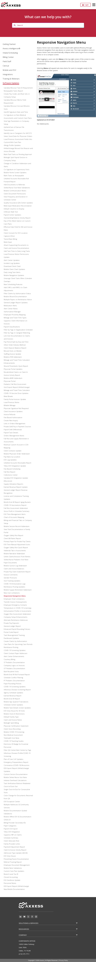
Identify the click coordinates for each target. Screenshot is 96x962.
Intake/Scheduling (10, 53)
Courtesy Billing (9, 659)
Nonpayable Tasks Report (13, 91)
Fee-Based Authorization (13, 417)
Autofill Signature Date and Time (16, 112)
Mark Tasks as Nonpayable (14, 176)
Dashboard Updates (11, 638)
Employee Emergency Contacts (15, 605)
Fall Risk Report (9, 472)
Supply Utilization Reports (13, 484)
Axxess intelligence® (11, 48)
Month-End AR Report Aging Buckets (17, 502)
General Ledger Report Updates (16, 303)
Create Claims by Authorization (15, 641)
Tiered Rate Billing (10, 239)
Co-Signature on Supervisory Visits (16, 169)
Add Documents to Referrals (14, 185)
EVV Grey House (10, 856)
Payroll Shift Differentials (13, 430)
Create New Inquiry (11, 420)
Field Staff (7, 61)
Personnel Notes (10, 883)
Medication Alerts (10, 306)
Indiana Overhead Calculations (15, 780)
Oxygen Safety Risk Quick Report (16, 548)
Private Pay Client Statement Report (17, 572)
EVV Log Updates (10, 460)
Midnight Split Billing (11, 723)
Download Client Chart (12, 266)
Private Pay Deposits (11, 623)
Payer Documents (10, 563)
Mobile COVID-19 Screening (14, 732)
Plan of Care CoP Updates (13, 759)
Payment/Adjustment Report (14, 847)
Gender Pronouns (10, 578)
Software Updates (11, 83)
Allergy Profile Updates (12, 145)
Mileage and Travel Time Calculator (17, 390)
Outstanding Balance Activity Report (17, 218)
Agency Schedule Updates (13, 693)
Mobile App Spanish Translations (16, 702)
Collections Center (11, 475)
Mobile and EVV (9, 70)
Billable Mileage (9, 405)
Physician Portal (9, 381)
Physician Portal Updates (13, 369)
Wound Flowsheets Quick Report (16, 366)
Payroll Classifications (12, 327)
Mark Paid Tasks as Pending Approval (18, 154)
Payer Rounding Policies (12, 684)
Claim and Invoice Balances (14, 569)
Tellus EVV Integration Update (15, 466)
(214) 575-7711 (24, 954)
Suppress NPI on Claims (13, 835)
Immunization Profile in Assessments (17, 611)
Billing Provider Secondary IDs (15, 823)
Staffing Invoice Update (12, 354)
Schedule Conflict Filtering (13, 678)
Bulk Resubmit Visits (11, 671)
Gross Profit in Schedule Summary (16, 511)
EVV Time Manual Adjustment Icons (17, 544)
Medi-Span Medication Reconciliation (18, 206)
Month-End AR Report (12, 699)
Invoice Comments (11, 575)
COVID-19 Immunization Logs (15, 584)
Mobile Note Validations (13, 868)
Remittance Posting (11, 647)
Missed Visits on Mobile (13, 351)
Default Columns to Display (14, 209)
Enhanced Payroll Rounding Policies (17, 629)
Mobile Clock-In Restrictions (14, 714)
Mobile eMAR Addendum (13, 378)
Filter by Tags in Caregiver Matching (17, 333)
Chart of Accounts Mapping (14, 517)
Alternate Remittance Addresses (16, 620)
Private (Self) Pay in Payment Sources (17, 427)
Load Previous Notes (11, 402)
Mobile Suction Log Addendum (15, 566)
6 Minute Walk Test (11, 212)
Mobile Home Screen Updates (15, 173)
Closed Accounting (11, 877)
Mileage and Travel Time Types (15, 318)
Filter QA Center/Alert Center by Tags (17, 750)
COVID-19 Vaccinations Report (15, 505)
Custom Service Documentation (16, 774)
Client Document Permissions (15, 194)
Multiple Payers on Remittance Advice (18, 300)
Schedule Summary (11, 838)
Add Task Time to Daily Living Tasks (17, 251)
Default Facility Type (11, 717)
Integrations (8, 74)
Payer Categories (10, 826)
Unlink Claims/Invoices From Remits (17, 557)
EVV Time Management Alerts (15, 514)
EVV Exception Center (12, 802)
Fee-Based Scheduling (12, 469)
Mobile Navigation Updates (14, 275)
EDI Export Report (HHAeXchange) (16, 886)
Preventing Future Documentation (16, 859)
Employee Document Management (17, 865)
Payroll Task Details (11, 433)
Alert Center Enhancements (14, 656)
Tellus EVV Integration (12, 832)
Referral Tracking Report (13, 862)
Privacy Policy (63, 960)
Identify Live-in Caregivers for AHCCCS (18, 133)
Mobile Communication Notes (15, 191)
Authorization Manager (12, 312)
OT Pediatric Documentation (14, 668)
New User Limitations (12, 593)
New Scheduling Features (13, 284)
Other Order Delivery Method (15, 345)
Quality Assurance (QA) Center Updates (18, 203)
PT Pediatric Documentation (14, 681)
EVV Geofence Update (12, 880)
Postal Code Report (11, 632)
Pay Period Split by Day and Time (16, 342)
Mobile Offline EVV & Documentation (17, 817)
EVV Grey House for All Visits (14, 711)
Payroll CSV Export (11, 829)
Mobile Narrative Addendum (14, 554)
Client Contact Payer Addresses (15, 653)
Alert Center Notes (11, 309)
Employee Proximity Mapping (14, 315)
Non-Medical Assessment (13, 735)
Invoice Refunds (9, 414)
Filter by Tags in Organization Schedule (18, 330)
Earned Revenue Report (12, 696)
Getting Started (9, 44)
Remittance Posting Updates (14, 587)
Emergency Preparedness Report (16, 762)
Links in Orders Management (14, 424)
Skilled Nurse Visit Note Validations (17, 188)
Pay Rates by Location (12, 457)
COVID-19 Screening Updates (15, 650)
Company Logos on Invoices (14, 665)
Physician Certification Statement (16, 726)
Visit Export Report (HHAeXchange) (17, 387)
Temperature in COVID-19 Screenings (17, 608)
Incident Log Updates (12, 263)
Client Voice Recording (12, 729)
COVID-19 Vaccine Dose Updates (16, 393)
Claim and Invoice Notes (13, 720)
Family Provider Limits (12, 844)
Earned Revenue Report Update (16, 487)
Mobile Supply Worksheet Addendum (18, 590)
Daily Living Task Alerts (12, 272)
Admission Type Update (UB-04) (16, 853)
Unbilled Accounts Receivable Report (17, 463)
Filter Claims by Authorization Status (17, 293)
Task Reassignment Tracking (14, 635)
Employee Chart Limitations (14, 599)
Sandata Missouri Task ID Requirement (18, 88)
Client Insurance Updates (13, 411)
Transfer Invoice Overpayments (15, 602)
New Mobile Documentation (14, 889)
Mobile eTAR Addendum (13, 357)
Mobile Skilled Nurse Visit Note (15, 777)
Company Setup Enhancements (15, 617)
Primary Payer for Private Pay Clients (17, 541)
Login (85, 5)
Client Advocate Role (11, 841)
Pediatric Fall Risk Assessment (15, 384)
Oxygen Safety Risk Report (13, 535)
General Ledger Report (12, 626)
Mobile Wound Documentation (15, 297)
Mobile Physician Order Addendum (17, 454)
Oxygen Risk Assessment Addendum (17, 614)
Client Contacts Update (12, 451)
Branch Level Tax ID (11, 874)
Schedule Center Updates (13, 705)
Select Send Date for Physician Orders (18, 136)
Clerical (6, 65)
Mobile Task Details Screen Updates (17, 708)
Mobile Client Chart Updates (14, 269)
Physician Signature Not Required (16, 408)
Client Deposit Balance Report (15, 348)
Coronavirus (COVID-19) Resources (16, 765)
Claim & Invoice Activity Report (15, 850)
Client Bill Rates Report (12, 538)
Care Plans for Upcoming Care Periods (18, 644)
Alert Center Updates (12, 260)
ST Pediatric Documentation (14, 662)
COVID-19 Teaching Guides (14, 741)
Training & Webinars (11, 78)
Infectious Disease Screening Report (17, 690)
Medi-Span (8, 242)
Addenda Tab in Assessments (15, 551)
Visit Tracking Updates (12, 581)
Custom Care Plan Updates (14, 871)
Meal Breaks (8, 396)
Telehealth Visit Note (11, 738)
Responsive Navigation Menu (15, 596)
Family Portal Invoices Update (15, 399)
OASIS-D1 (7, 820)
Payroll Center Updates (12, 215)
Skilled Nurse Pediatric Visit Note (16, 560)
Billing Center (8, 57)
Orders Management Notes (14, 436)
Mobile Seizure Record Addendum (16, 526)
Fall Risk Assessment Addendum (16, 508)
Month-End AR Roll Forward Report (17, 675)
